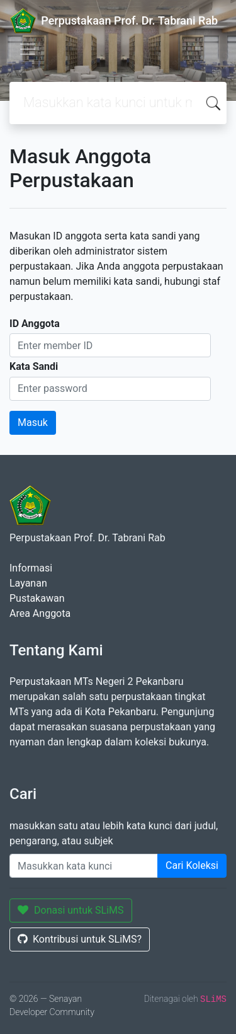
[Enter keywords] (83, 866)
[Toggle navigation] (27, 49)
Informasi (30, 568)
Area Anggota (39, 613)
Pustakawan (36, 598)
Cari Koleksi (192, 865)
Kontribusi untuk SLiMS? (80, 939)
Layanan (28, 583)
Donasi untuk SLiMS (71, 910)
